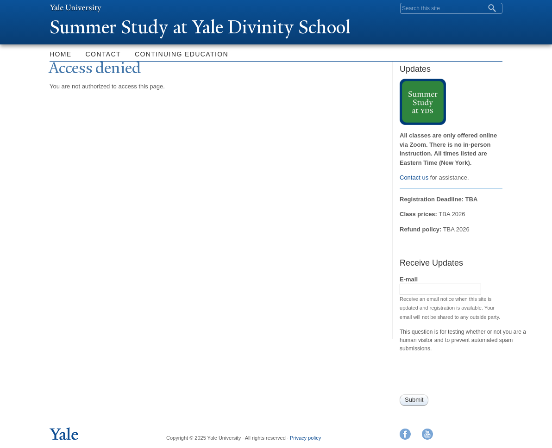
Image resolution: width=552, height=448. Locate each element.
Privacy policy (305, 438)
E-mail (409, 279)
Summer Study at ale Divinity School (200, 27)
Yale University (75, 8)
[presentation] (470, 376)
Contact (103, 54)
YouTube (427, 434)
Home (61, 54)
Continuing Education (181, 54)
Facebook (405, 434)
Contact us (414, 177)
